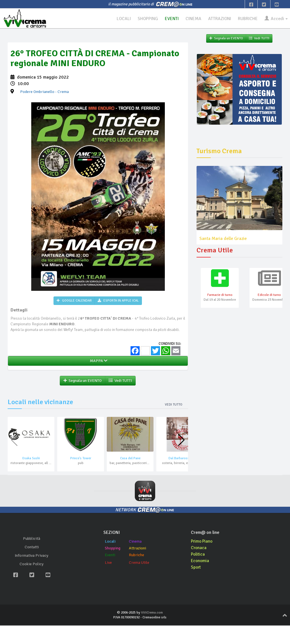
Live (108, 563)
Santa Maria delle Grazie (223, 239)
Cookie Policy (32, 564)
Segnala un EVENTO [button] (82, 380)
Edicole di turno (269, 295)
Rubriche (136, 555)
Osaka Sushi (31, 459)
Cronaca (199, 548)
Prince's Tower (80, 459)
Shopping (112, 548)
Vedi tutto (173, 405)
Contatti (32, 547)
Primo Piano (202, 542)
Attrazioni (137, 548)
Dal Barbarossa (180, 459)
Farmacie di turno (220, 295)
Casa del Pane (130, 459)
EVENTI (169, 18)
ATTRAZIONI (218, 18)
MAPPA (97, 361)
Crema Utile (139, 563)
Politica (198, 554)
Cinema (135, 542)
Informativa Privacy (31, 556)
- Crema (44, 92)
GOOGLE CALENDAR (74, 301)
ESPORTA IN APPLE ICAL (118, 301)
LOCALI (120, 18)
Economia (200, 561)
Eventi (110, 555)
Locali (110, 542)
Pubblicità (31, 539)
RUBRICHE (247, 18)
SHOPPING (145, 18)
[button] (181, 440)
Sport (196, 567)
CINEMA (191, 18)
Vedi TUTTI (120, 380)
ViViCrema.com (152, 613)
